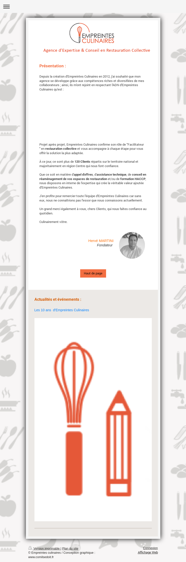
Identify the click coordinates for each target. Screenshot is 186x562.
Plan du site (70, 548)
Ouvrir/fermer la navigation (93, 6)
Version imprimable (44, 548)
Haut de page (93, 273)
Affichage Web (148, 552)
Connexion (150, 548)
